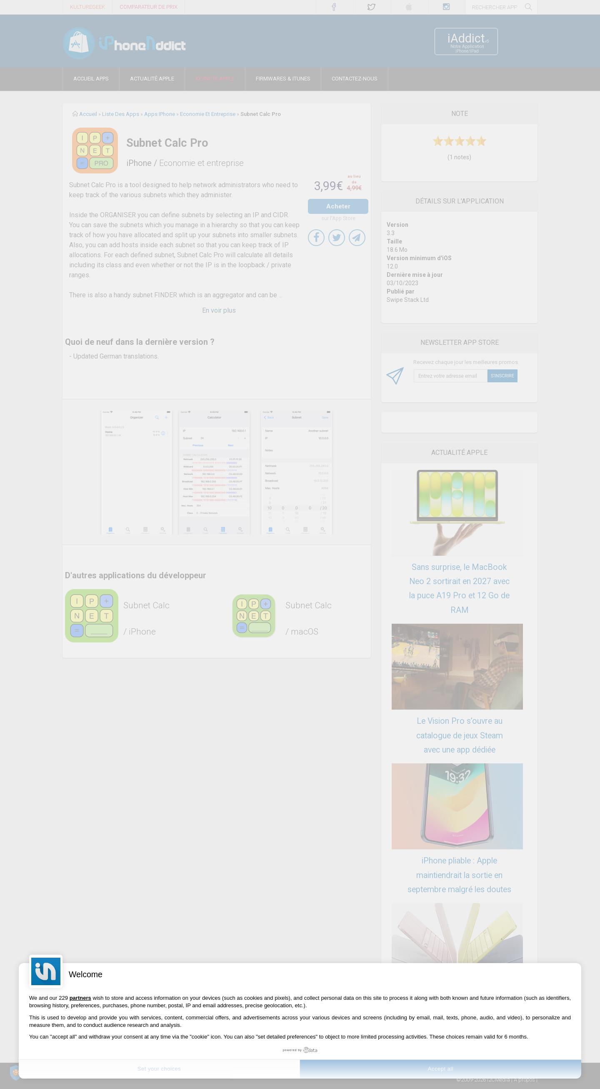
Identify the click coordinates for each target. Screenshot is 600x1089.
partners (80, 998)
